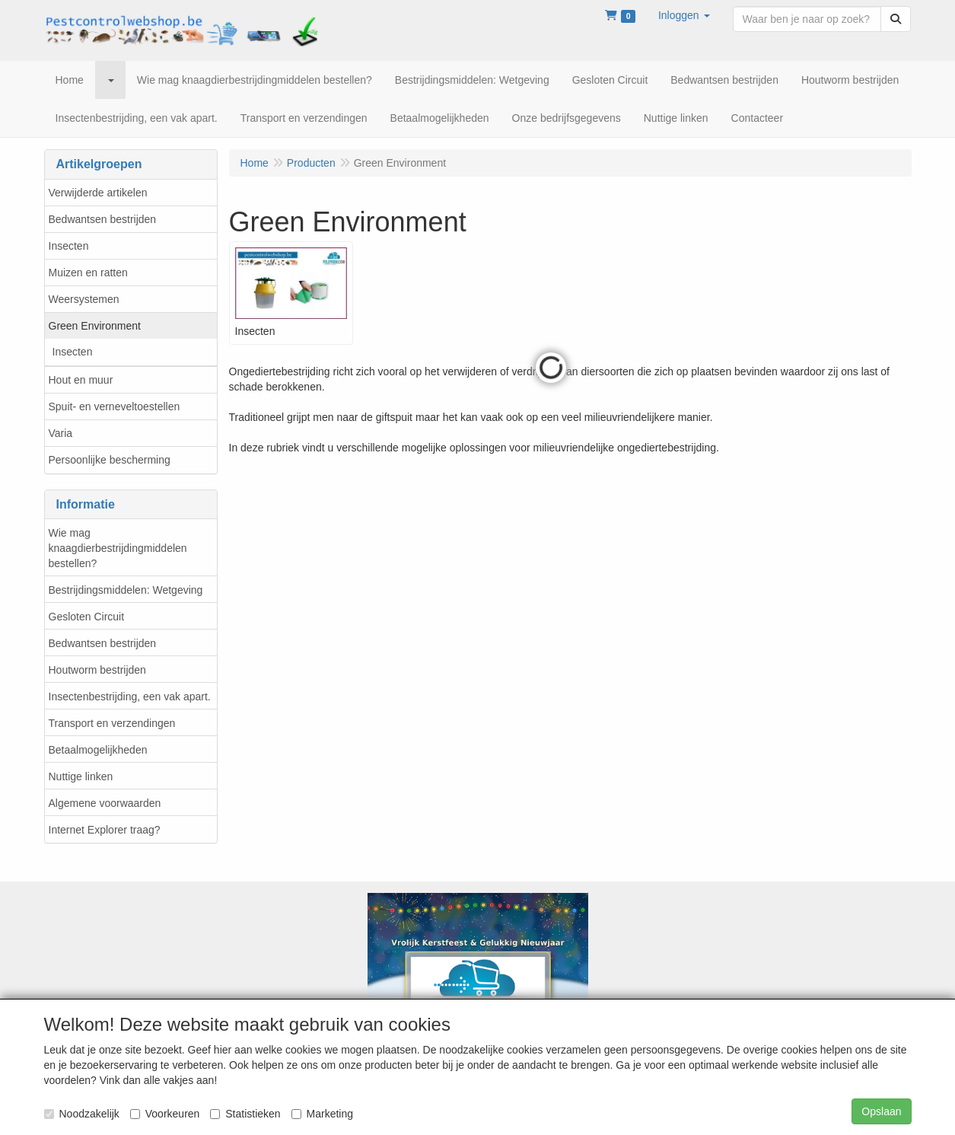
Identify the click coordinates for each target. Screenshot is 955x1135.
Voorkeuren (165, 1114)
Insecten (69, 246)
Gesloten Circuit (87, 617)
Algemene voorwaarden (105, 803)
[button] (684, 15)
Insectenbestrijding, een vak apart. (130, 696)
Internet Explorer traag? (105, 830)
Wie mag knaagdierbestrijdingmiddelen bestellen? (118, 548)
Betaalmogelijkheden (98, 750)
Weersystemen (84, 299)
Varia (61, 433)
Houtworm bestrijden (97, 670)
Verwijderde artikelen (98, 193)
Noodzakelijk (81, 1114)
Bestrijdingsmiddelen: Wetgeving (126, 590)
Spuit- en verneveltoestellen (114, 406)
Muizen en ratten (88, 272)
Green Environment (95, 326)
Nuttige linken (81, 776)
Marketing (322, 1114)
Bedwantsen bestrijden (103, 219)
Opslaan (881, 1111)
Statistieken (245, 1114)
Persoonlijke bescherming (109, 460)
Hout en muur (81, 380)
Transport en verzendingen (112, 723)
